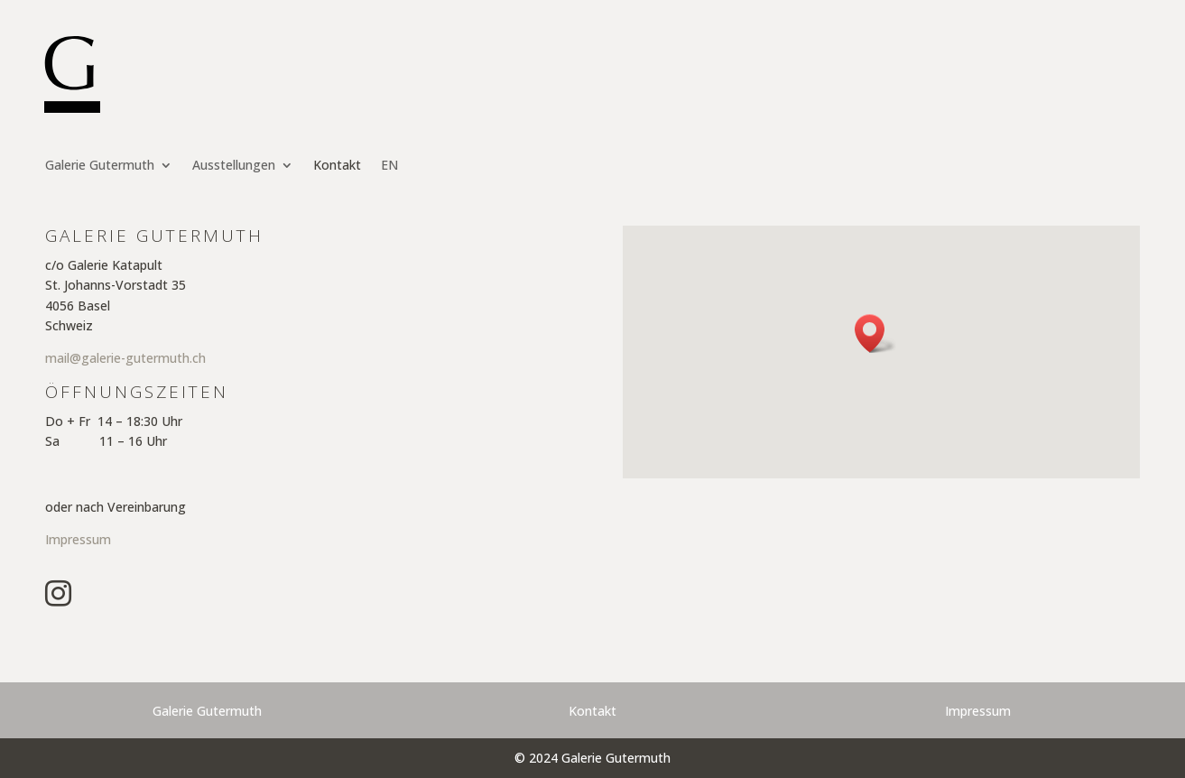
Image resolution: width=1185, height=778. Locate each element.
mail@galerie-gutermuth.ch (125, 357)
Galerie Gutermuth (99, 166)
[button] (875, 333)
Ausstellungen (233, 166)
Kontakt (337, 166)
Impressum (78, 539)
